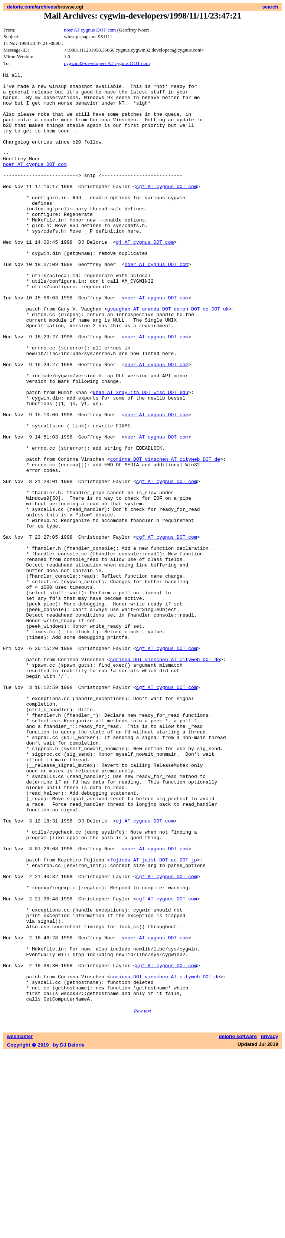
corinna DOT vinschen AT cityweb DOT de (165, 536)
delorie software (238, 1222)
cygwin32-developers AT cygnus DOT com (107, 63)
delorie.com (21, 7)
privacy (269, 1222)
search (270, 7)
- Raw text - (142, 1196)
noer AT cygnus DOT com (90, 30)
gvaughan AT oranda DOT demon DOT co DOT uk (168, 356)
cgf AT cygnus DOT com (166, 209)
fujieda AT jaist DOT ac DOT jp (153, 1017)
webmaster (20, 1222)
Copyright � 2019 (28, 1231)
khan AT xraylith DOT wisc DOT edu (140, 456)
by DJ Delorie (69, 1231)
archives (46, 7)
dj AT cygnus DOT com (145, 276)
